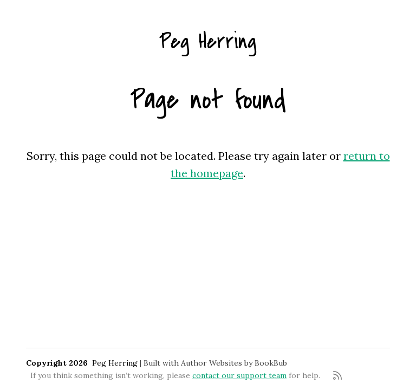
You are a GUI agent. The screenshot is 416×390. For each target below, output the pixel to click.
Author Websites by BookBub (234, 363)
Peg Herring (208, 41)
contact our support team (239, 375)
